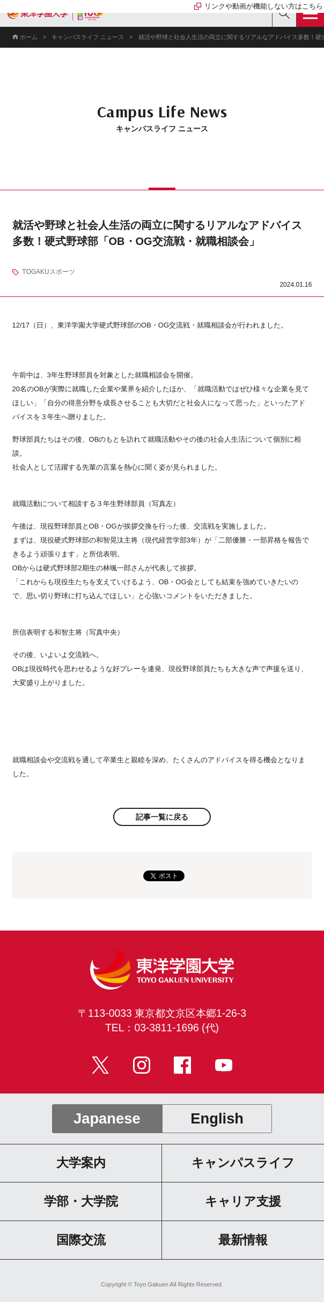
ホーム (29, 37)
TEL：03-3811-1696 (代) (162, 1027)
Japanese (107, 1118)
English (217, 1118)
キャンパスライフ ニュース (87, 37)
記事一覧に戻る (162, 817)
